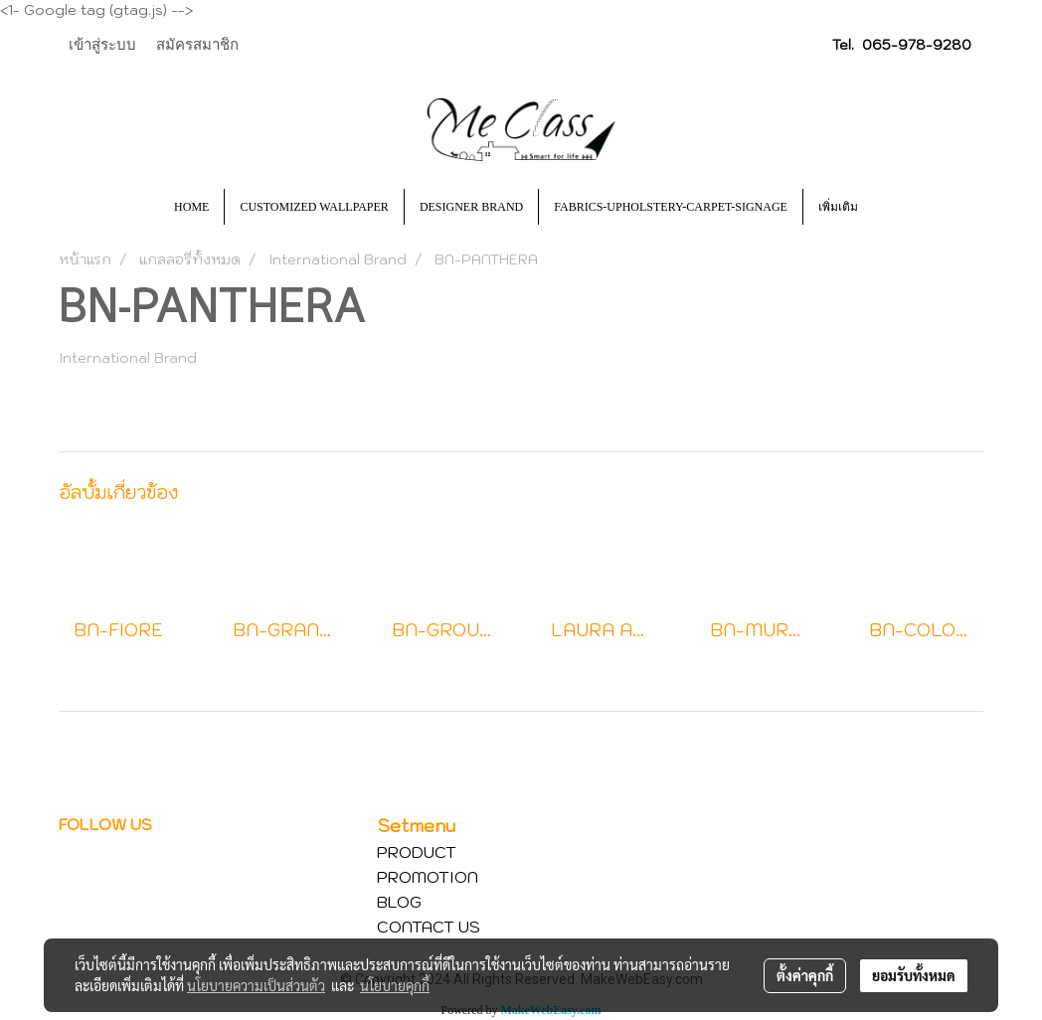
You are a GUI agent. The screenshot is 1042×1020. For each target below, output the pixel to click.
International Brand (128, 358)
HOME (191, 207)
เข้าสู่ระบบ (102, 45)
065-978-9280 (916, 45)
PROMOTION (427, 877)
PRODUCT (416, 852)
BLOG (399, 902)
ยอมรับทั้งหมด (913, 975)
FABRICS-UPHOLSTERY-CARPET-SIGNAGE (670, 207)
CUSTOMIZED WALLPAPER (314, 207)
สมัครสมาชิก (197, 45)
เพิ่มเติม (838, 207)
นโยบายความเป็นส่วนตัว (256, 985)
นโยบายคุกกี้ (395, 985)
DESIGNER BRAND (471, 207)
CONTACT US (428, 926)
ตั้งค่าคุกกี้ (805, 975)
